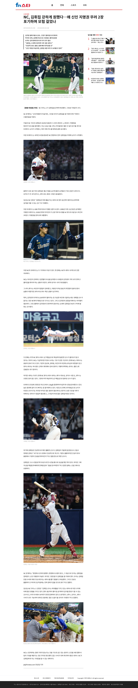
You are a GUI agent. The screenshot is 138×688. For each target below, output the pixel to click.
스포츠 (73, 5)
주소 (113, 27)
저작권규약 (71, 678)
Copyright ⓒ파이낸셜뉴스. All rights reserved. (90, 678)
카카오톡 (109, 27)
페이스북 (101, 27)
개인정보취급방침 (59, 678)
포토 (85, 5)
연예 (62, 5)
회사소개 (36, 678)
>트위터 (105, 27)
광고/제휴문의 (47, 678)
